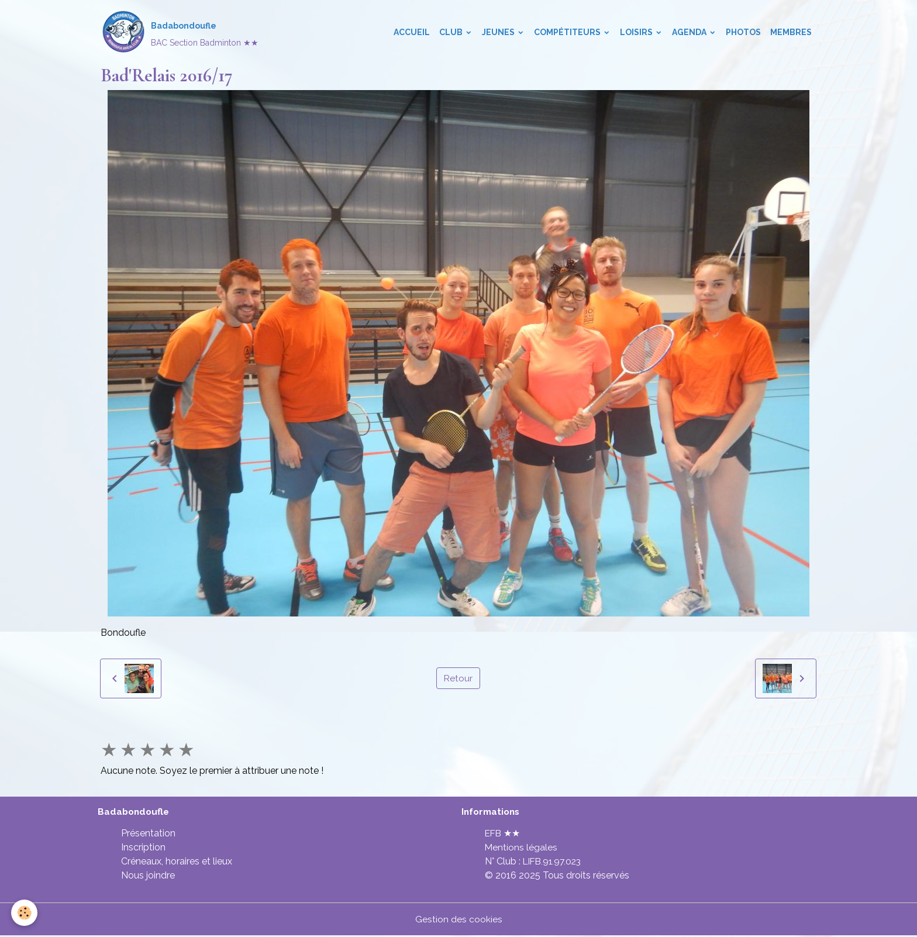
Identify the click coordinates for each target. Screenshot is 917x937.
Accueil (412, 32)
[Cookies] (25, 913)
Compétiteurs (568, 32)
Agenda (690, 32)
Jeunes (499, 32)
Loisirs (637, 32)
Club (451, 32)
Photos (743, 32)
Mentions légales (521, 848)
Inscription (143, 848)
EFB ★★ (503, 834)
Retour (458, 678)
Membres (791, 32)
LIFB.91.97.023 (554, 862)
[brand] (180, 32)
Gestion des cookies (458, 920)
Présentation (148, 834)
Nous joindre (148, 876)
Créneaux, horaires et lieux (176, 862)
